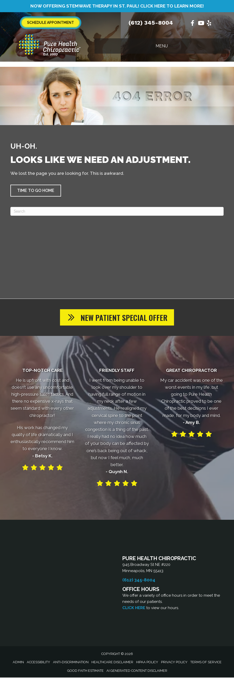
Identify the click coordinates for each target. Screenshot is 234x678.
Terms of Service (206, 663)
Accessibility (38, 663)
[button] (35, 191)
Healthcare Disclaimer (112, 663)
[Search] (117, 211)
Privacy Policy (174, 663)
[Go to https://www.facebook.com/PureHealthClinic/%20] (192, 23)
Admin (18, 663)
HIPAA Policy (147, 663)
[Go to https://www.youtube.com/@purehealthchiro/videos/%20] (201, 23)
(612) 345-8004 (151, 22)
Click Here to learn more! (172, 6)
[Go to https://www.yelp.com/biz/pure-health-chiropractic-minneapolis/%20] (209, 23)
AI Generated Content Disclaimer (136, 671)
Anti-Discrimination (71, 663)
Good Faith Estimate (85, 671)
